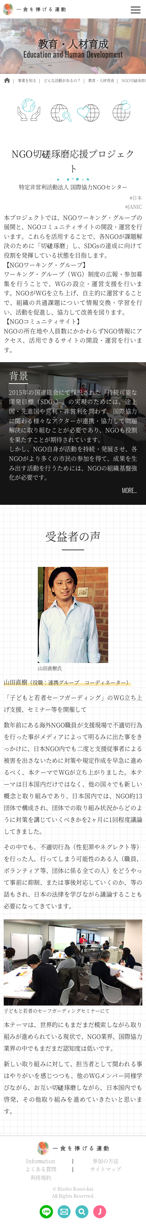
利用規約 (40, 1177)
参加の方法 (106, 1160)
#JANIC (133, 206)
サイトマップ (105, 1169)
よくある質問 (40, 1169)
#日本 (136, 197)
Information (41, 1160)
